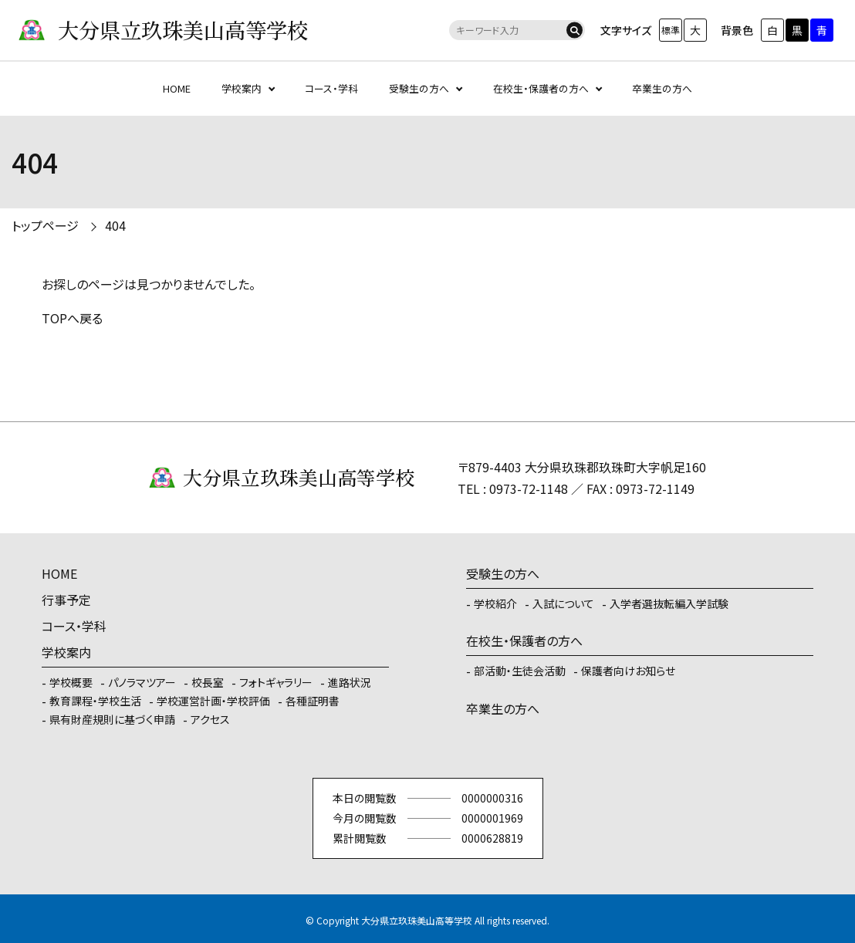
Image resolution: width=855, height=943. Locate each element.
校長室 (207, 682)
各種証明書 (313, 700)
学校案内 (241, 88)
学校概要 (71, 682)
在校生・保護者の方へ (541, 88)
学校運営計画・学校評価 (213, 700)
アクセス (210, 719)
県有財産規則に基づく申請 (112, 719)
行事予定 (66, 599)
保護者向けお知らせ (628, 670)
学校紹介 (495, 603)
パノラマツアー (142, 682)
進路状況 (349, 682)
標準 (670, 29)
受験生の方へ (419, 88)
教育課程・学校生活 (95, 700)
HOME (177, 88)
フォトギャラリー (276, 682)
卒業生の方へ (662, 88)
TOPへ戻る (72, 318)
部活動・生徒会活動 (520, 670)
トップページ (45, 225)
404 (115, 225)
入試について (563, 603)
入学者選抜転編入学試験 (669, 603)
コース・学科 (331, 88)
